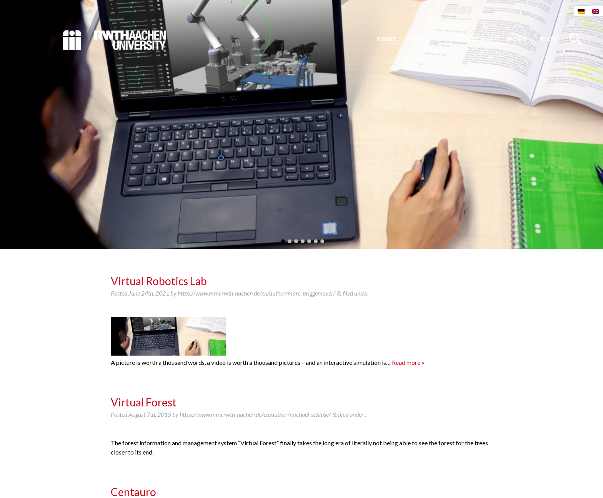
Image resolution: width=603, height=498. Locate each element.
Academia (475, 39)
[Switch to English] (595, 11)
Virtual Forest (144, 402)
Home (386, 39)
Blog (549, 39)
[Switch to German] (581, 11)
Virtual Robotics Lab (159, 280)
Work (516, 39)
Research (427, 39)
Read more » (408, 362)
